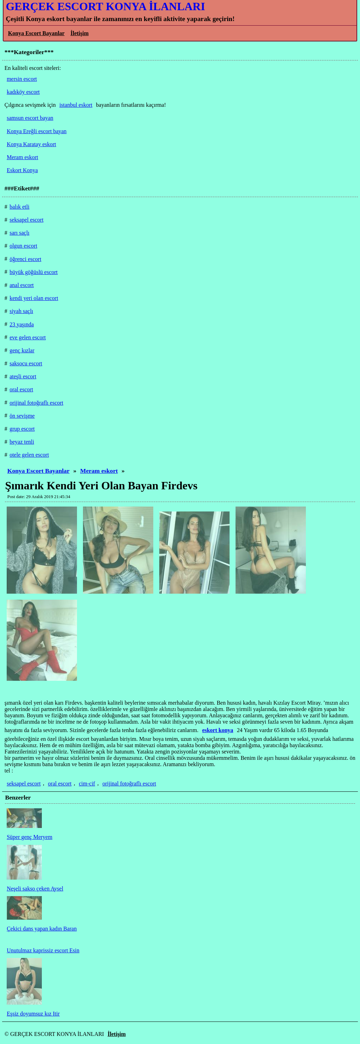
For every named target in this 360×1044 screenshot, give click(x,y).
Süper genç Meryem (29, 837)
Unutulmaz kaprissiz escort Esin (43, 950)
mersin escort (22, 79)
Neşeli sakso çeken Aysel (35, 889)
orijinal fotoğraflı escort (129, 784)
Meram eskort (99, 470)
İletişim (79, 33)
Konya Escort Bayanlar (36, 33)
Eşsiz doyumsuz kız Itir (33, 1014)
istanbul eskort (75, 105)
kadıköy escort (23, 92)
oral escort (59, 784)
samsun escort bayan (30, 118)
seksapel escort (23, 784)
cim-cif (87, 784)
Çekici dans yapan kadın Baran (42, 929)
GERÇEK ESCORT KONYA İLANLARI (105, 6)
